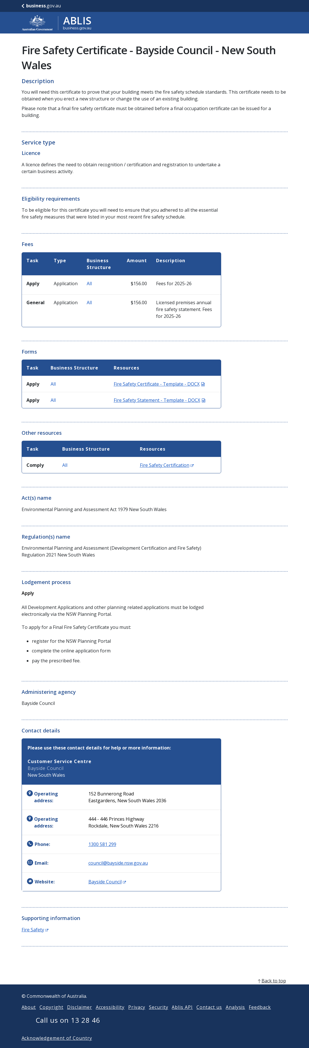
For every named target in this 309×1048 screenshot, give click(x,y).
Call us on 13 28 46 (68, 1029)
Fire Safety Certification (167, 465)
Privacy (136, 1016)
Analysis (235, 1016)
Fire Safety (35, 930)
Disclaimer (79, 1016)
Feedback (260, 1016)
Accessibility (110, 1016)
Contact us (209, 1016)
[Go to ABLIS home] (57, 23)
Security (158, 1016)
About (29, 1016)
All (89, 283)
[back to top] (155, 990)
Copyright (51, 1016)
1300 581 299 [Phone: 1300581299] (102, 844)
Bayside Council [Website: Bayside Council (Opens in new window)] (107, 881)
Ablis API (182, 1016)
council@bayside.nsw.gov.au (118, 863)
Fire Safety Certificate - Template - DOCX (159, 384)
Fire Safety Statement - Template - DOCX (159, 400)
